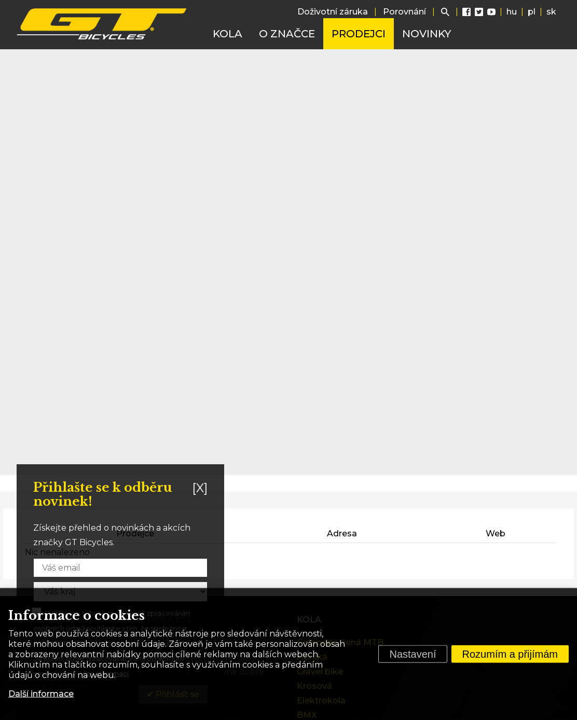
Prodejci (359, 33)
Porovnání (404, 12)
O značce (287, 33)
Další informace (41, 694)
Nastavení (412, 654)
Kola (227, 33)
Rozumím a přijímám (510, 654)
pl (531, 12)
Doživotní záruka (332, 12)
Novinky (426, 33)
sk (551, 12)
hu (511, 12)
